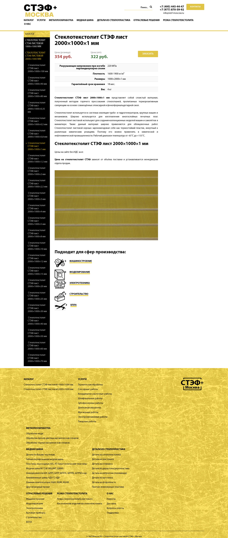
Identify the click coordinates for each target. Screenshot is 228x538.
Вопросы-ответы (115, 504)
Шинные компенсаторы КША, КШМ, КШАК (47, 478)
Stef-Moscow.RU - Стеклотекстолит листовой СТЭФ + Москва (115, 533)
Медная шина (85, 20)
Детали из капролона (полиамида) (109, 469)
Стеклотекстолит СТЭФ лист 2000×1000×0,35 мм (36, 103)
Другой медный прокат (38, 483)
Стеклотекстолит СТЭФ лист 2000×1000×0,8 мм (37, 130)
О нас (200, 20)
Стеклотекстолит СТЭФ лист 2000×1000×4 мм (37, 205)
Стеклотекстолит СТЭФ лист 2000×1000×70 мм (37, 354)
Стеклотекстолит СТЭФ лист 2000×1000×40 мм (37, 317)
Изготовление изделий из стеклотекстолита (79, 500)
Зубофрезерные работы (90, 399)
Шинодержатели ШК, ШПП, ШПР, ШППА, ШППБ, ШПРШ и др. (56, 469)
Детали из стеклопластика (114, 20)
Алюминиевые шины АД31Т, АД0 (43, 474)
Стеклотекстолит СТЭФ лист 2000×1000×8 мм (37, 229)
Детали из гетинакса (102, 460)
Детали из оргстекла (102, 474)
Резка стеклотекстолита (178, 20)
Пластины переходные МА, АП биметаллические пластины (56, 460)
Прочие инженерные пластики (108, 483)
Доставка (111, 500)
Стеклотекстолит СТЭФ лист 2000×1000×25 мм (37, 292)
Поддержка (113, 509)
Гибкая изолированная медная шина (44, 455)
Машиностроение (35, 495)
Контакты (195, 7)
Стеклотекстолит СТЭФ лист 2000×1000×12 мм (37, 254)
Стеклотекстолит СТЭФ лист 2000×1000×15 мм (37, 267)
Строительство (34, 513)
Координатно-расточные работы (95, 390)
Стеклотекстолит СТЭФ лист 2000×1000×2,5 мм (37, 180)
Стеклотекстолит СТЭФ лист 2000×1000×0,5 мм (37, 117)
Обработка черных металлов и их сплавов (48, 439)
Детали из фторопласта (104, 478)
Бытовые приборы (35, 509)
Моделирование (34, 500)
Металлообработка (62, 20)
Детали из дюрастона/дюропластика (110, 465)
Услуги (42, 20)
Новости (111, 495)
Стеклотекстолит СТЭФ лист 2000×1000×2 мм (37, 167)
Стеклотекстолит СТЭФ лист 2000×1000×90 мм (37, 77)
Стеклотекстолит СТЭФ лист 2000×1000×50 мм (37, 329)
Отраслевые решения (147, 20)
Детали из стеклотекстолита (106, 451)
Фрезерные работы (88, 408)
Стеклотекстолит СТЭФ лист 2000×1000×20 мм (37, 279)
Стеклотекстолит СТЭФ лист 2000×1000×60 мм (37, 342)
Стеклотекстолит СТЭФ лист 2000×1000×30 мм (37, 304)
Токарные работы (87, 418)
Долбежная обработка (89, 404)
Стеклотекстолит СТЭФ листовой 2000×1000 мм (35, 52)
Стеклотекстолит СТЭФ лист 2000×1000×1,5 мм (37, 155)
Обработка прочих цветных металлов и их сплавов (52, 434)
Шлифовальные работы (90, 395)
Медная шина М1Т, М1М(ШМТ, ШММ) (44, 465)
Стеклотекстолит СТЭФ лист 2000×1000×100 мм (38, 64)
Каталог (30, 20)
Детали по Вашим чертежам (40, 451)
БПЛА (29, 518)
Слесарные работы (88, 385)
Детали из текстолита (103, 455)
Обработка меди (34, 430)
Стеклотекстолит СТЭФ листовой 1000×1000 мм (35, 39)
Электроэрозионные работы (93, 413)
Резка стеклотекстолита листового (74, 495)
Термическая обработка (90, 381)
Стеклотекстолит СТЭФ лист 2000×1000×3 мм (37, 192)
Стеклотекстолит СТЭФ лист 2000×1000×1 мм (37, 142)
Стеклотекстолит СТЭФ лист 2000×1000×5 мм (37, 217)
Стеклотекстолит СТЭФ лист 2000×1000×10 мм (37, 242)
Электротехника (34, 504)
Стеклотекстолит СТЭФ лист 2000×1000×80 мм (37, 89)
